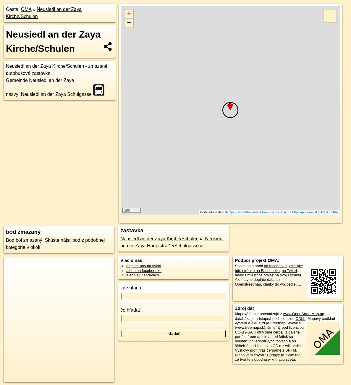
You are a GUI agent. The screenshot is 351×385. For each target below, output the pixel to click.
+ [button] (129, 13)
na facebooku (275, 266)
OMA (26, 9)
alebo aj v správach (142, 275)
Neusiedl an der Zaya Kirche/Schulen (159, 238)
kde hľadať (131, 287)
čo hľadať (130, 309)
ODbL (300, 318)
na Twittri (289, 270)
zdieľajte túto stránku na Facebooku (269, 268)
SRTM (290, 350)
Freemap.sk (270, 212)
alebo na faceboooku (143, 270)
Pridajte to (275, 355)
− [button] (129, 23)
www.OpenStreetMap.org (304, 314)
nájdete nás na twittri (143, 266)
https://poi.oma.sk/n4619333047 (315, 212)
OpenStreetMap (240, 212)
